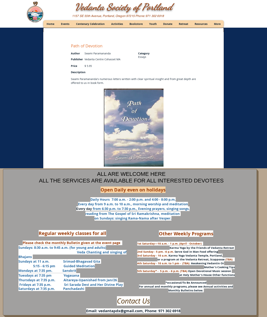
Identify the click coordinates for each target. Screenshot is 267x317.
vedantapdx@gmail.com (120, 310)
